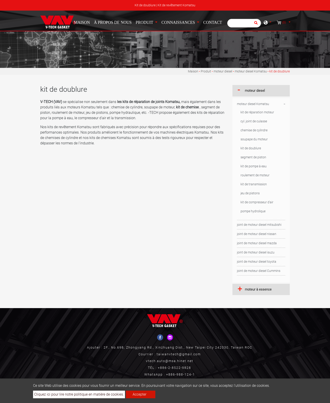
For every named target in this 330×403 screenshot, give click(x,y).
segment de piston (253, 157)
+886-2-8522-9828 (174, 367)
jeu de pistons (250, 193)
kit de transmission (254, 184)
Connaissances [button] (178, 22)
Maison (83, 22)
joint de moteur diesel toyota (256, 261)
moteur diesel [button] (255, 91)
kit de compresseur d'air (257, 202)
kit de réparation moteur (257, 112)
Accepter (139, 394)
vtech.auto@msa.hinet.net (169, 361)
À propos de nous (113, 22)
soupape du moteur (254, 139)
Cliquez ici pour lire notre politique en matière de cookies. (79, 394)
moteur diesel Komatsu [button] (253, 104)
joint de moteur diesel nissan (256, 234)
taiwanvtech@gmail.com (179, 354)
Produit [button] (145, 22)
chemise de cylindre (254, 130)
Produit (206, 71)
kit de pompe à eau (254, 166)
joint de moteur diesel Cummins (258, 271)
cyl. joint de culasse (254, 121)
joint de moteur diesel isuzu (255, 252)
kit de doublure (251, 148)
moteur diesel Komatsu (251, 71)
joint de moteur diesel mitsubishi (259, 224)
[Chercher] (244, 23)
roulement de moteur (255, 175)
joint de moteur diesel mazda (257, 243)
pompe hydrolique (253, 211)
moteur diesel (223, 71)
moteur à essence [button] (258, 289)
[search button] (255, 24)
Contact (212, 22)
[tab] (261, 90)
